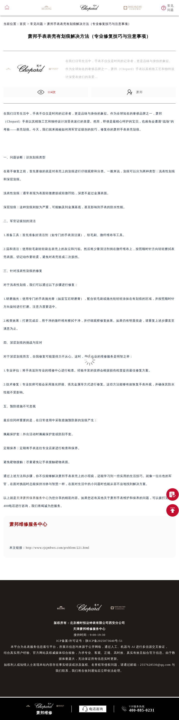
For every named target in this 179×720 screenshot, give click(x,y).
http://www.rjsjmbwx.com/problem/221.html (57, 547)
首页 (23, 24)
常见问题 (36, 24)
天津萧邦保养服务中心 (32, 498)
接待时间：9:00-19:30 (90, 635)
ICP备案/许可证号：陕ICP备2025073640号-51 (89, 641)
